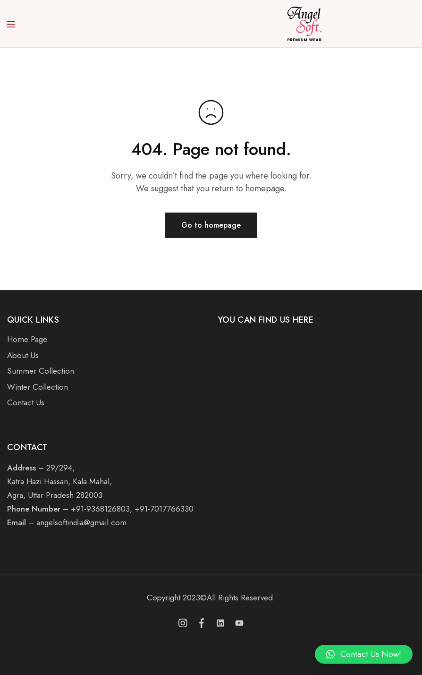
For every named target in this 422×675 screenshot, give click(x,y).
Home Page (27, 339)
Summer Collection (40, 370)
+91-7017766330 (164, 508)
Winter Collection (37, 387)
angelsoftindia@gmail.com (81, 522)
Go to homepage (211, 225)
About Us (23, 355)
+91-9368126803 (100, 508)
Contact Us (25, 402)
